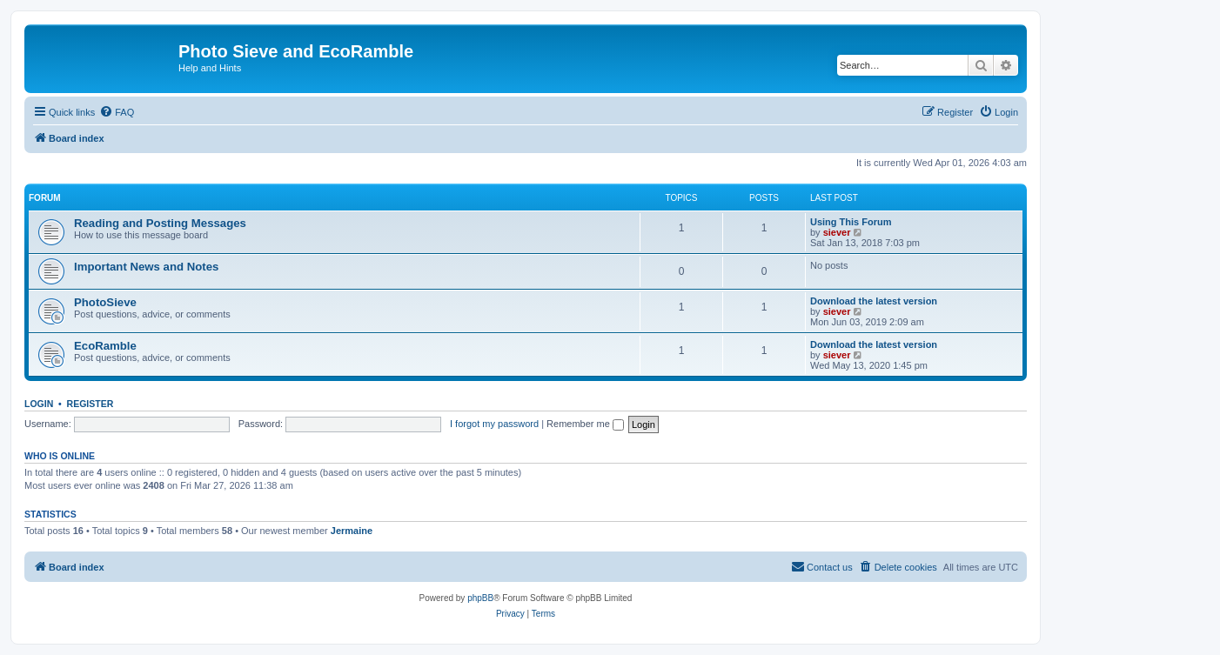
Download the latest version (873, 301)
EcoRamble (105, 345)
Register (90, 403)
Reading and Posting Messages (160, 223)
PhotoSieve (105, 302)
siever (837, 232)
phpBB (480, 598)
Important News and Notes (146, 266)
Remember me (585, 423)
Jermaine (351, 530)
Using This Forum (851, 222)
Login (38, 403)
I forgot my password (494, 423)
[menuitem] (116, 112)
